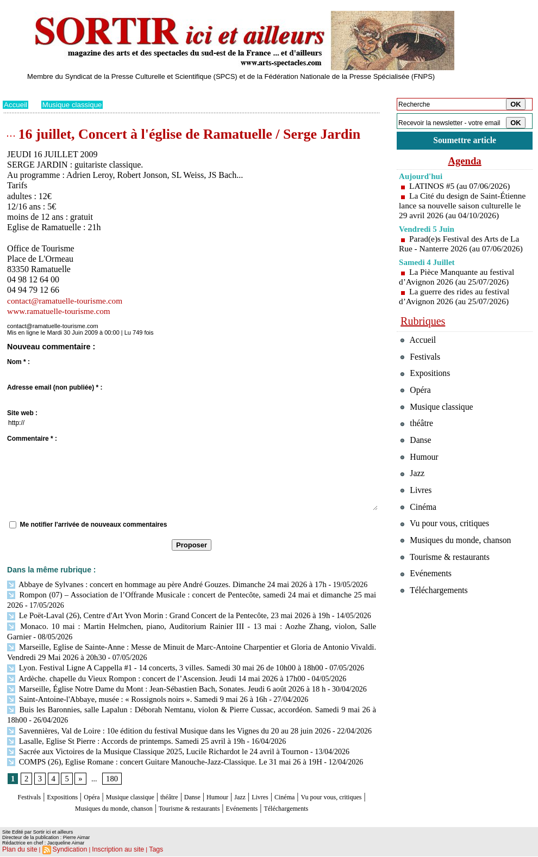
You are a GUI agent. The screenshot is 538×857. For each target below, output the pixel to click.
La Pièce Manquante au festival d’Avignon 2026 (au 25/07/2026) (459, 288)
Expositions (65, 788)
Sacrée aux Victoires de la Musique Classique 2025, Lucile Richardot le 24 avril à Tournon (151, 743)
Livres (315, 788)
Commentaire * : (32, 438)
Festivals (23, 788)
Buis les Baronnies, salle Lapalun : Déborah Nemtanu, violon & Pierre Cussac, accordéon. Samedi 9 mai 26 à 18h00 (191, 703)
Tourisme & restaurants (257, 799)
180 (110, 771)
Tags (142, 849)
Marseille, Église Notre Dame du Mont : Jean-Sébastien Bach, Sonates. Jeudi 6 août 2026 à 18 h (159, 683)
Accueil (16, 104)
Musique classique (74, 104)
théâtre (202, 788)
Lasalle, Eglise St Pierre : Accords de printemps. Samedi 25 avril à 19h (121, 733)
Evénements (325, 799)
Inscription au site (107, 849)
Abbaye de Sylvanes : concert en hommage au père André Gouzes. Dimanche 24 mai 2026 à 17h (159, 584)
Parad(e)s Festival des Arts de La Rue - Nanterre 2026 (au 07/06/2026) (463, 254)
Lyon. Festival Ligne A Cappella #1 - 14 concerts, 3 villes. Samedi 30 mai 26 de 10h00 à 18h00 (158, 663)
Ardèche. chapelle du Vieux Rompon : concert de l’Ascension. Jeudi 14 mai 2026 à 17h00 (149, 673)
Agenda (465, 162)
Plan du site (17, 849)
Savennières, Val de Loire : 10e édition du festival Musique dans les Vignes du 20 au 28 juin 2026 (162, 723)
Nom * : (18, 362)
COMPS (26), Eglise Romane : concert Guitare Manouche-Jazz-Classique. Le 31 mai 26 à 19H (158, 753)
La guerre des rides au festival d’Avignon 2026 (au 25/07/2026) (456, 307)
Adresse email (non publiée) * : (54, 387)
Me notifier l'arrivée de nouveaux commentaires (93, 524)
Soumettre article (464, 141)
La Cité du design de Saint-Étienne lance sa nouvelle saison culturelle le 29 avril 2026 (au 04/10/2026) (462, 212)
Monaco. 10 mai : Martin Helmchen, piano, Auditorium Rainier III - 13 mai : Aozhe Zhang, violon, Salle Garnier (189, 624)
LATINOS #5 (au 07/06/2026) (461, 187)
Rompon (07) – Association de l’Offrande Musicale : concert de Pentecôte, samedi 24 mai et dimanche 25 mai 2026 (189, 594)
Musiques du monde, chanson (159, 799)
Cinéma (345, 788)
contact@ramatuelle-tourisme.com (67, 300)
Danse (231, 788)
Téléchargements (191, 809)
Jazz (290, 788)
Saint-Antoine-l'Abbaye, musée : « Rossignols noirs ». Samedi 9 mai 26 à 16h (131, 693)
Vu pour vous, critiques (449, 556)
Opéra (103, 788)
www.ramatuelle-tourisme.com (61, 311)
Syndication (64, 849)
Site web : (22, 413)
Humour (262, 788)
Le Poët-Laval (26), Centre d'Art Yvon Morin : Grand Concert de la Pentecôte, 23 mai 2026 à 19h (161, 614)
